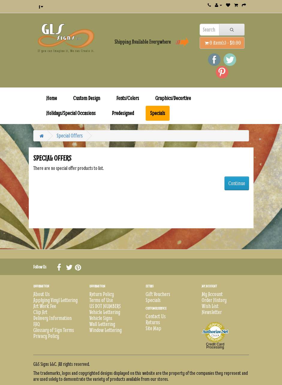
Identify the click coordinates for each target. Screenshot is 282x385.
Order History (214, 300)
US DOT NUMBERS (105, 306)
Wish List (210, 306)
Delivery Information (52, 318)
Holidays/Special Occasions (71, 113)
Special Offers (70, 135)
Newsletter (212, 312)
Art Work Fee (44, 306)
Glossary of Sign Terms (53, 330)
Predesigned (123, 113)
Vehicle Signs (100, 318)
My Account (212, 294)
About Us (41, 294)
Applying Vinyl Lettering (55, 300)
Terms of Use (101, 300)
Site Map (153, 328)
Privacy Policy (46, 336)
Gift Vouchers (158, 294)
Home (51, 98)
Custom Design (86, 98)
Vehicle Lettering (104, 312)
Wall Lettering (102, 324)
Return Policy (101, 294)
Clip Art (40, 312)
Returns (153, 322)
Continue (236, 183)
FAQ (36, 324)
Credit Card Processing (215, 345)
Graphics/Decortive (173, 98)
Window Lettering (105, 330)
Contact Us (156, 316)
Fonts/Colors (127, 98)
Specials (157, 113)
